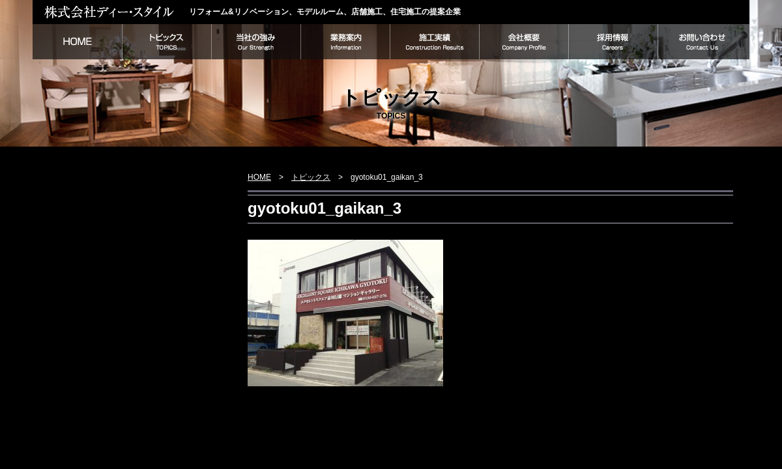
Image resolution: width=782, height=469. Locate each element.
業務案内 (345, 41)
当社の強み (255, 41)
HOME (77, 41)
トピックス (166, 41)
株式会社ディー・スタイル (111, 11)
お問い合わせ (703, 41)
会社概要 (523, 41)
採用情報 (613, 41)
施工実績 (434, 41)
